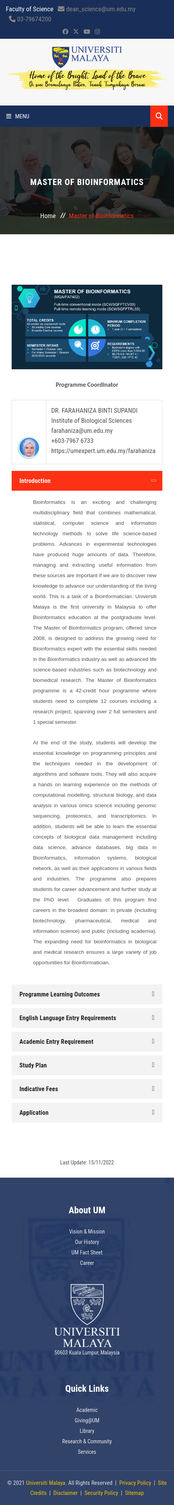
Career (87, 1263)
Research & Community (87, 1441)
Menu (18, 116)
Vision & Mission (87, 1231)
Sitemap (134, 1492)
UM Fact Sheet (87, 1252)
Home (48, 216)
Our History (87, 1242)
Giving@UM (87, 1420)
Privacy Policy (135, 1482)
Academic (87, 1410)
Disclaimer (65, 1492)
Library (87, 1431)
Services (87, 1452)
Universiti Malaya (45, 1482)
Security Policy (101, 1492)
